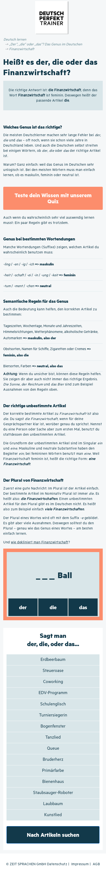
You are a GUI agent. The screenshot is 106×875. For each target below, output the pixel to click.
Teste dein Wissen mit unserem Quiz (53, 198)
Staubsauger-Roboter (53, 792)
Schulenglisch (53, 704)
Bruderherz (53, 759)
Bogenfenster (53, 726)
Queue (53, 748)
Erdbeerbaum (53, 659)
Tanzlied (53, 737)
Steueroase (53, 670)
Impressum (80, 864)
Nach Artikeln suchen (53, 834)
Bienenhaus (53, 781)
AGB (96, 864)
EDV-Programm (53, 692)
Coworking (53, 681)
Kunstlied (53, 814)
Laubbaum (53, 803)
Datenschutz (57, 864)
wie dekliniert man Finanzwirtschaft (39, 542)
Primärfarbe (53, 770)
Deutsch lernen (14, 40)
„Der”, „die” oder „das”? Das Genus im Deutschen (45, 44)
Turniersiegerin (53, 715)
